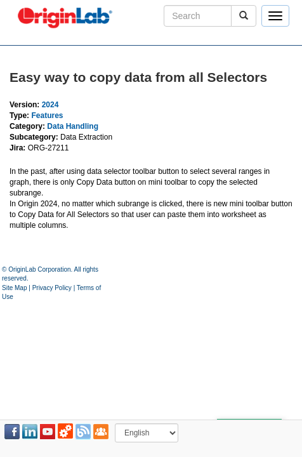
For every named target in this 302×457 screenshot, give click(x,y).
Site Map (14, 287)
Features (47, 115)
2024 (50, 104)
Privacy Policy (52, 287)
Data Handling (72, 126)
